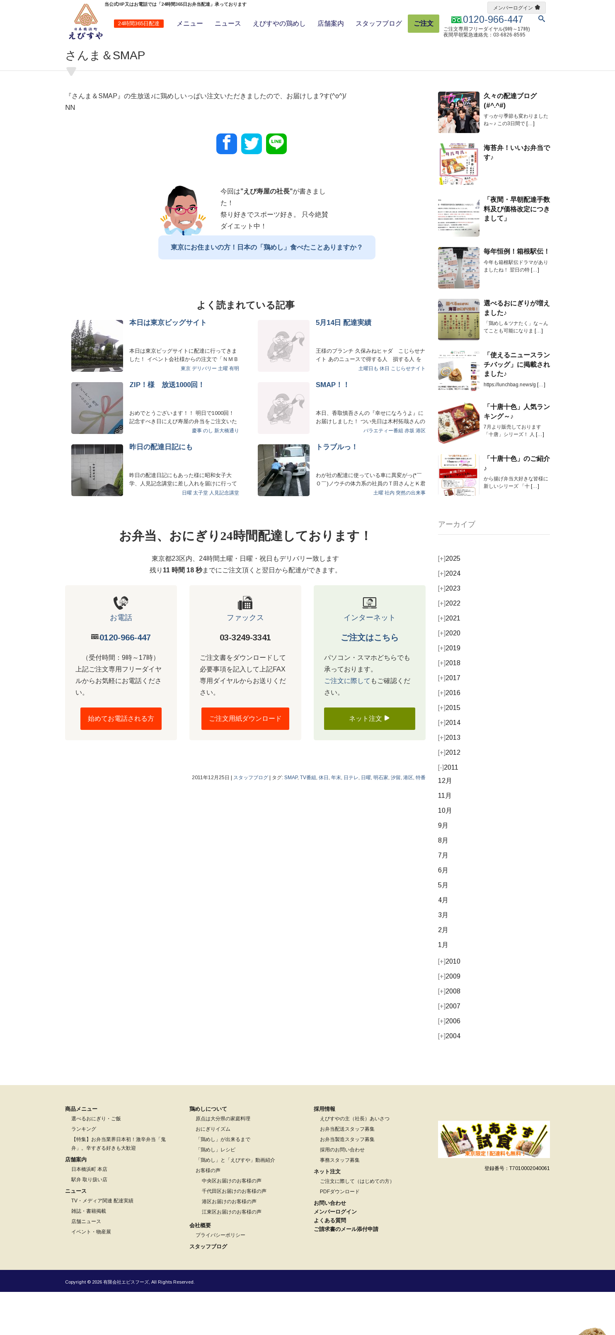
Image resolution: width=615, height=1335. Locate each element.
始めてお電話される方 (121, 761)
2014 (449, 765)
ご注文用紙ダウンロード (245, 761)
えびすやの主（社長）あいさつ (355, 1162)
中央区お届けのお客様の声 (231, 1224)
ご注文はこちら (370, 680)
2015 (449, 750)
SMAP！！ (333, 428)
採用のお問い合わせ (342, 1193)
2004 (449, 1079)
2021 (449, 661)
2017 (449, 720)
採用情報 (324, 1152)
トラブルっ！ (337, 490)
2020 (449, 676)
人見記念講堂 (224, 536)
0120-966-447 (125, 680)
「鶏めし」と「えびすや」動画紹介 (235, 1203)
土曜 (223, 411)
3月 (443, 958)
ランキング (83, 1172)
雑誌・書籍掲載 (88, 1254)
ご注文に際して (347, 723)
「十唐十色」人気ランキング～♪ (517, 454)
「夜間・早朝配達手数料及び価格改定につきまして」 (517, 252)
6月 (443, 913)
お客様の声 (208, 1213)
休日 (385, 411)
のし (208, 474)
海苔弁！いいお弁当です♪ (517, 195)
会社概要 (200, 1268)
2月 (443, 972)
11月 (445, 838)
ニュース (228, 23)
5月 (443, 928)
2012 (449, 795)
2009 (449, 1019)
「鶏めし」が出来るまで (223, 1182)
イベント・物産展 (91, 1275)
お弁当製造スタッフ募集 (347, 1182)
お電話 (121, 661)
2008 (449, 1034)
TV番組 (308, 821)
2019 (449, 691)
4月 (443, 943)
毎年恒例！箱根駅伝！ (517, 294)
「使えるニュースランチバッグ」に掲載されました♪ (517, 407)
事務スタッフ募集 (340, 1203)
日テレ (351, 821)
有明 (234, 411)
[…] (530, 167)
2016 (449, 735)
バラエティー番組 (383, 474)
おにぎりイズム (213, 1172)
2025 (449, 601)
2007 (449, 1049)
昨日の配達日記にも (161, 490)
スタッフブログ (379, 23)
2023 (449, 631)
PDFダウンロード (340, 1235)
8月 (443, 883)
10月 (445, 853)
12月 (445, 823)
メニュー (190, 23)
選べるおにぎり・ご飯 (96, 1162)
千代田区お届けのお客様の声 (234, 1234)
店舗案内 (330, 23)
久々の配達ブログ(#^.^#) (510, 144)
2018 (449, 706)
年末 (336, 821)
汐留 (396, 821)
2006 (449, 1064)
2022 (449, 646)
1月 (443, 987)
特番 (421, 821)
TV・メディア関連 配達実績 (102, 1244)
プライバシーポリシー (220, 1278)
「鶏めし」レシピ (215, 1193)
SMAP (291, 821)
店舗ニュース (86, 1264)
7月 (443, 898)
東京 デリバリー (199, 411)
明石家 (380, 821)
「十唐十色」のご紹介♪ (517, 506)
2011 (448, 810)
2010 (449, 1004)
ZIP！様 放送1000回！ (167, 428)
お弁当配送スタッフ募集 (347, 1172)
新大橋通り (226, 474)
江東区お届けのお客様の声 (231, 1255)
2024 (449, 616)
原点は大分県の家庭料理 (223, 1162)
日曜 (187, 536)
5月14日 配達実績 (343, 366)
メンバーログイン (513, 8)
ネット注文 (369, 761)
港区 (421, 474)
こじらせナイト (408, 411)
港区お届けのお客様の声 (229, 1245)
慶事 (197, 474)
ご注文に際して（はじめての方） (357, 1224)
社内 (390, 536)
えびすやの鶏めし (279, 23)
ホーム (72, 51)
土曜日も (368, 411)
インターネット (370, 661)
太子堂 (200, 536)
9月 (443, 868)
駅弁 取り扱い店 (89, 1223)
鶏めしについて (208, 1152)
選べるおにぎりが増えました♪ (517, 351)
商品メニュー (81, 1152)
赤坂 (409, 474)
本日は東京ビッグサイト (168, 366)
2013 (449, 780)
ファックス (245, 661)
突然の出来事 (411, 536)
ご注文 (423, 23)
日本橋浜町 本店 (89, 1212)
